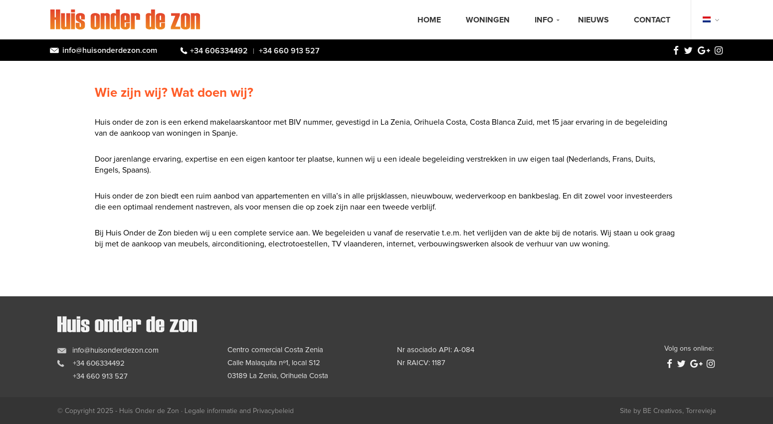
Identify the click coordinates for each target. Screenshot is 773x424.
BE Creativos (662, 411)
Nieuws (593, 20)
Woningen (488, 20)
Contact (652, 20)
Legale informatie (211, 411)
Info (544, 20)
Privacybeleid (273, 411)
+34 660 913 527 (289, 51)
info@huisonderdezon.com (109, 50)
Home (429, 20)
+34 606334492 (219, 51)
